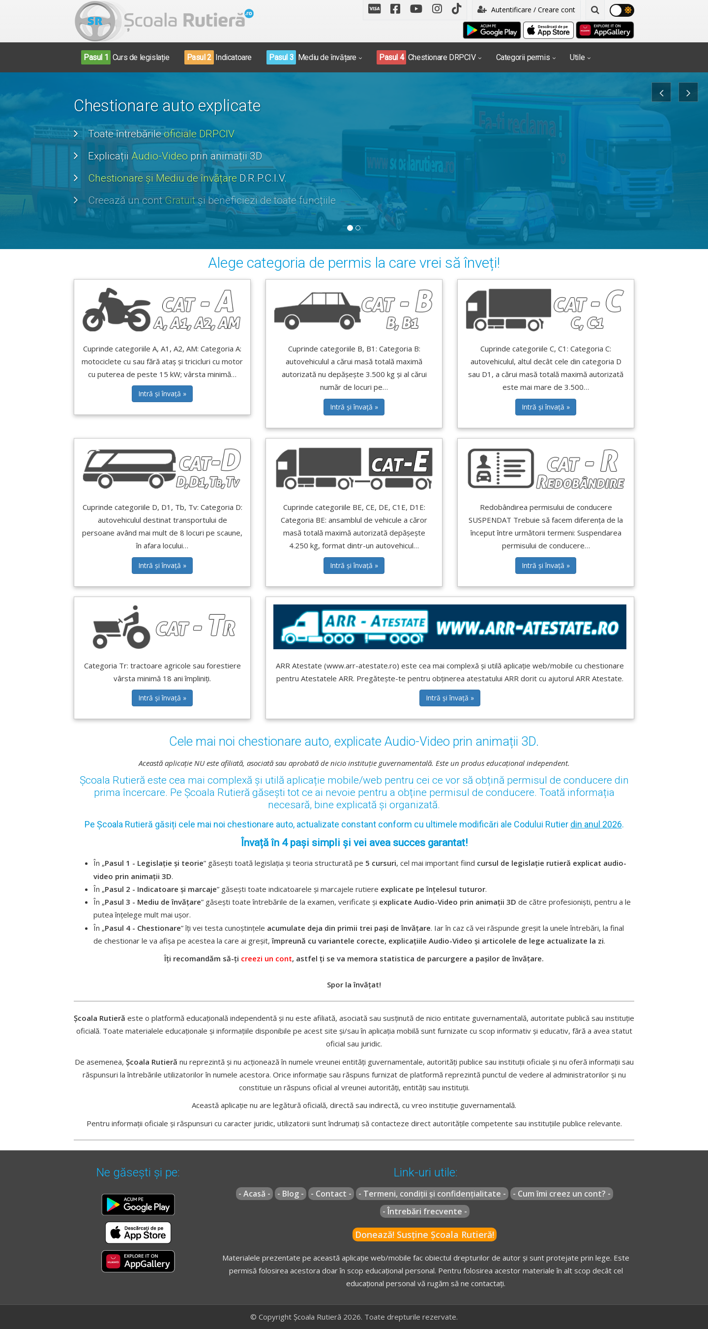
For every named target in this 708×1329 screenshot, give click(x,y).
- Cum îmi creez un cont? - (562, 1193)
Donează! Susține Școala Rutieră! (424, 1234)
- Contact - (331, 1193)
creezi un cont (266, 958)
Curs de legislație (125, 57)
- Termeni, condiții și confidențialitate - (432, 1193)
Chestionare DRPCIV (426, 57)
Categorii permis (523, 57)
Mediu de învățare (311, 57)
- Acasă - (254, 1193)
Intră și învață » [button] (162, 393)
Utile (577, 57)
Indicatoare (218, 57)
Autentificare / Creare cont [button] (526, 9)
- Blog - (290, 1193)
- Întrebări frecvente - (425, 1211)
